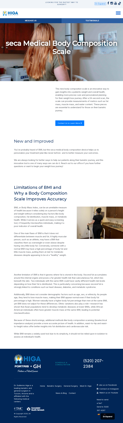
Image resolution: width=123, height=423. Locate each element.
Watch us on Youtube (103, 393)
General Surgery (71, 386)
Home (42, 386)
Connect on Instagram (103, 389)
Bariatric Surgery (54, 386)
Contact (72, 393)
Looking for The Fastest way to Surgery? (61, 3)
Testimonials (92, 21)
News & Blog (61, 393)
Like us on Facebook (103, 385)
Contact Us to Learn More (70, 123)
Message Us (31, 21)
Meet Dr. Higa (85, 386)
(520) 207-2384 (93, 363)
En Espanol (100, 3)
